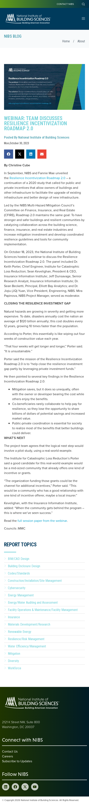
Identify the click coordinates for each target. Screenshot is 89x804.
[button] (8, 154)
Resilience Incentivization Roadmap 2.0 (37, 178)
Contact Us (10, 751)
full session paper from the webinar (42, 520)
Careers (7, 756)
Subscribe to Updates (17, 761)
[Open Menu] (83, 18)
